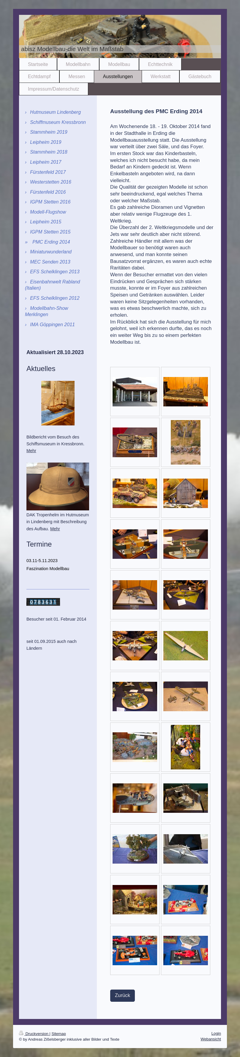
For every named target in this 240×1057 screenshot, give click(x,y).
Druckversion (34, 1033)
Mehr (31, 450)
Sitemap (58, 1033)
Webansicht (210, 1039)
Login (216, 1033)
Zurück (122, 995)
